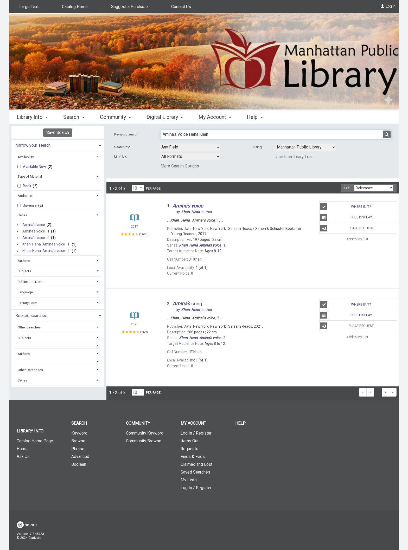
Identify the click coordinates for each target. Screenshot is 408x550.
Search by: (122, 147)
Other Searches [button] (29, 327)
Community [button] (115, 117)
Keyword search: (127, 134)
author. (197, 212)
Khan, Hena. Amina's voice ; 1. (46, 244)
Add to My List (357, 239)
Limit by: (121, 156)
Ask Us (23, 456)
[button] (58, 345)
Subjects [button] (24, 271)
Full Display (346, 217)
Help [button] (255, 117)
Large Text (29, 6)
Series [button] (22, 215)
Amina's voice (33, 225)
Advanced (80, 456)
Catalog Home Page (35, 440)
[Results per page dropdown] (138, 188)
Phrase (77, 448)
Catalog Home (75, 6)
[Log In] (382, 6)
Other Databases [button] (30, 370)
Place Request (346, 228)
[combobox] (190, 147)
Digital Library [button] (164, 117)
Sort (347, 188)
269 (144, 332)
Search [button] (73, 117)
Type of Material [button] (30, 176)
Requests (189, 448)
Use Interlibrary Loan (295, 156)
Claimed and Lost (196, 464)
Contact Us (181, 6)
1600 (144, 234)
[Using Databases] (306, 147)
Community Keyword (144, 433)
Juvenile (30, 205)
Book (27, 186)
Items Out (190, 440)
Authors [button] (24, 261)
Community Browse (143, 440)
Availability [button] (26, 157)
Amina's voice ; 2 (35, 238)
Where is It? (345, 206)
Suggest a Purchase (129, 6)
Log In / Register (196, 433)
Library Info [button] (32, 117)
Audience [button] (25, 196)
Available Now (35, 167)
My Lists (189, 479)
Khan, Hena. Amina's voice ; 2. (46, 251)
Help (240, 423)
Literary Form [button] (27, 303)
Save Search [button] (57, 132)
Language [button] (25, 292)
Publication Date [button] (30, 282)
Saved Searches (195, 472)
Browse (78, 440)
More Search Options (180, 166)
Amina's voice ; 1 (35, 231)
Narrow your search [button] (32, 145)
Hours (22, 448)
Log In (391, 6)
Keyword (79, 433)
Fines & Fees (193, 456)
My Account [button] (215, 117)
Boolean (78, 464)
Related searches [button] (31, 315)
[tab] (57, 145)
